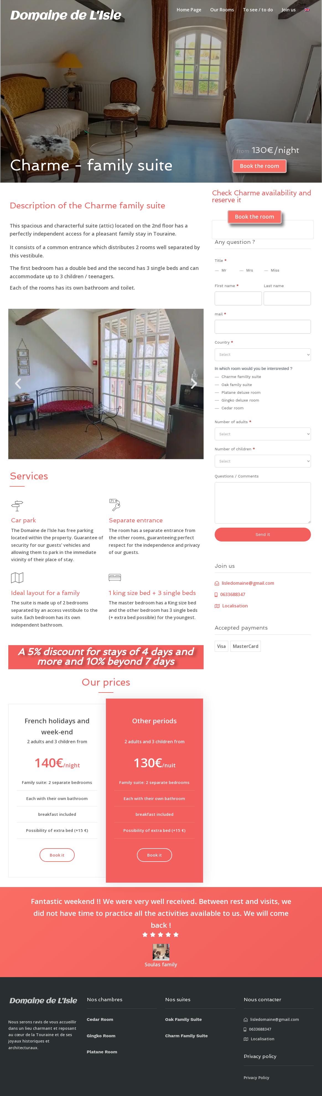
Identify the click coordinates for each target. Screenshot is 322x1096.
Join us (289, 10)
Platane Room (102, 1051)
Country (224, 342)
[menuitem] (307, 10)
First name (227, 285)
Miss (271, 270)
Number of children (235, 449)
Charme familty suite (238, 376)
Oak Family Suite (183, 1019)
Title (221, 260)
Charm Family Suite (186, 1035)
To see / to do (258, 10)
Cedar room (229, 408)
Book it (57, 855)
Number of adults (233, 422)
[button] (18, 384)
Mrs (246, 270)
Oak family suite (233, 384)
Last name (274, 285)
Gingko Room (101, 1035)
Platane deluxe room (238, 392)
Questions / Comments (237, 476)
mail (220, 314)
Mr (220, 270)
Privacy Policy (256, 1077)
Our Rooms (222, 10)
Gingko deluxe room (237, 400)
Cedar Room (100, 1019)
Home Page (189, 10)
